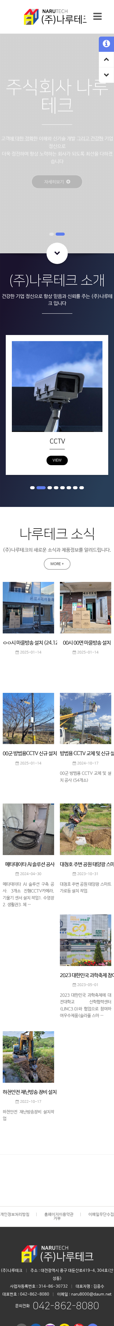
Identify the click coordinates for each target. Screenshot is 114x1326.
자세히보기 (51, 178)
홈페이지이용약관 (59, 1214)
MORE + (57, 564)
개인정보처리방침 (14, 1214)
